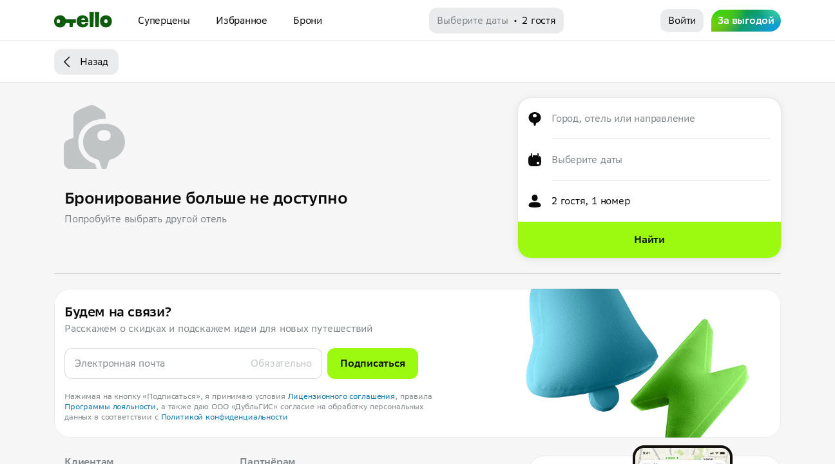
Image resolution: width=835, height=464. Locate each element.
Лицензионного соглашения (342, 396)
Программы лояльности (110, 406)
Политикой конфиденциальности (224, 416)
